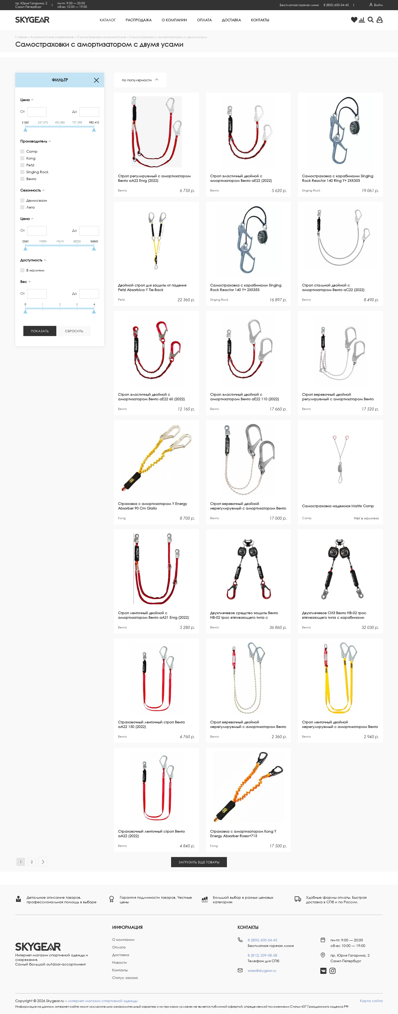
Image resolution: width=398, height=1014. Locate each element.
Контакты (260, 20)
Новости (119, 962)
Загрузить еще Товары (199, 862)
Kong (30, 158)
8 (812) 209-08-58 (262, 955)
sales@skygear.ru (262, 970)
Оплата (204, 20)
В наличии (34, 270)
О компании (174, 20)
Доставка (231, 20)
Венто (30, 179)
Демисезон (35, 200)
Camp (31, 151)
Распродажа (139, 20)
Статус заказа (125, 977)
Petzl (29, 165)
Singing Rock (36, 172)
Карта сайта (371, 1001)
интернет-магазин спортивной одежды (102, 1001)
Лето (29, 207)
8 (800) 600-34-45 (336, 5)
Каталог (107, 20)
